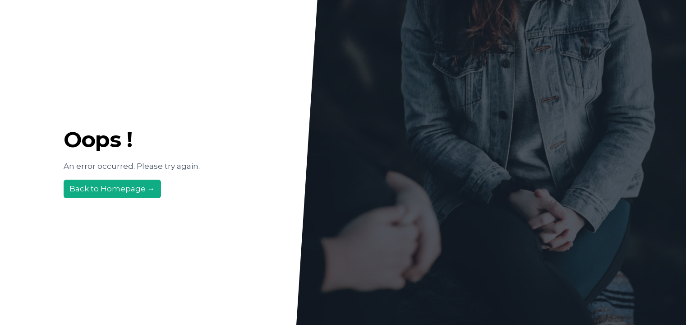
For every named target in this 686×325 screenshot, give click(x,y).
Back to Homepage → (112, 188)
